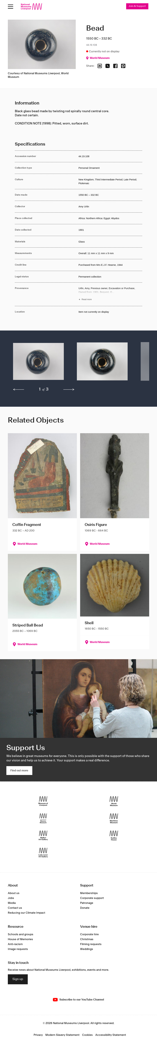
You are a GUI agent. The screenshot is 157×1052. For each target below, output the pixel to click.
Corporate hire (89, 934)
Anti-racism (15, 944)
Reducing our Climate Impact (26, 912)
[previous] (18, 389)
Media (12, 903)
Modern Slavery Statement (62, 1035)
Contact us (15, 907)
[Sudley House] (113, 835)
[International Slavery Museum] (43, 818)
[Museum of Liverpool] (43, 801)
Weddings (86, 949)
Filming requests (91, 944)
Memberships (89, 893)
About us (13, 893)
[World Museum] (113, 801)
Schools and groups (20, 934)
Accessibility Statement (110, 1035)
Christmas (86, 939)
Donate (84, 907)
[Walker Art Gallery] (43, 835)
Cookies (87, 1035)
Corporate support (92, 898)
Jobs (11, 898)
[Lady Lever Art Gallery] (43, 852)
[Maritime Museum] (113, 818)
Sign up (17, 979)
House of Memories (20, 939)
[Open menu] (10, 6)
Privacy (38, 1035)
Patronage (86, 903)
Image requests (18, 949)
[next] (68, 389)
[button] (38, 363)
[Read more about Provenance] (110, 294)
